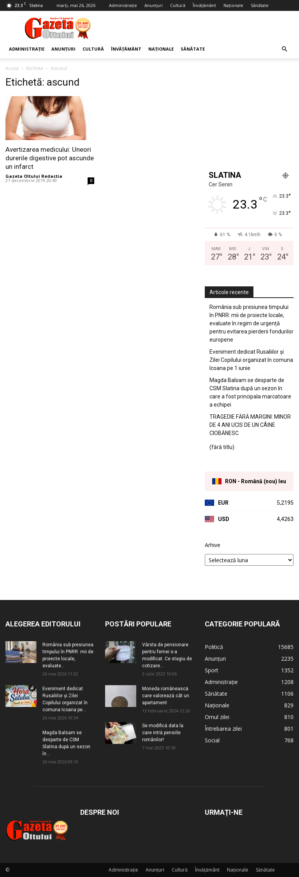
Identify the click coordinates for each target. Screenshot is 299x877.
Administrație (123, 5)
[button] (284, 49)
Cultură (177, 5)
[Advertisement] (202, 28)
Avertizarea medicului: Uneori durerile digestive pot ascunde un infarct (49, 158)
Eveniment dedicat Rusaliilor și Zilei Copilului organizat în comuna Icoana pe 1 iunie (251, 360)
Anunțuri (153, 5)
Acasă (12, 68)
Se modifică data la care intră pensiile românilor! (162, 732)
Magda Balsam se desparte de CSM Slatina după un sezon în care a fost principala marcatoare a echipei (250, 392)
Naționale (233, 5)
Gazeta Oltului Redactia (33, 176)
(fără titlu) (221, 447)
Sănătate (260, 5)
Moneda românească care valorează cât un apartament (165, 695)
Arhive (212, 545)
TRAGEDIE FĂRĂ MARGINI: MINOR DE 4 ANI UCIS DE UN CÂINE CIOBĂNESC (250, 425)
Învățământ (204, 5)
